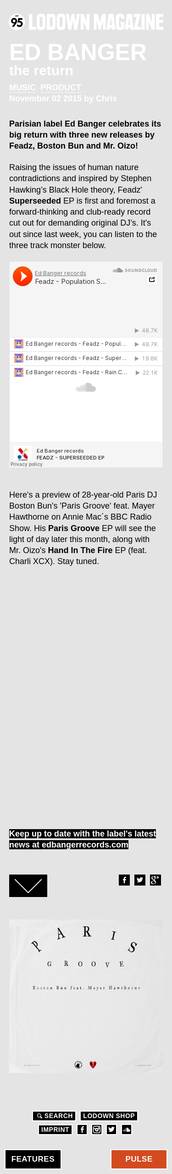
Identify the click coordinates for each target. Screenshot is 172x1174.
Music (22, 87)
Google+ (155, 880)
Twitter (139, 880)
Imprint (55, 1129)
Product (60, 87)
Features (33, 1159)
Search (53, 1115)
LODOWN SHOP (109, 1115)
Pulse (139, 1159)
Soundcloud (126, 1129)
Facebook (124, 880)
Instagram (96, 1129)
